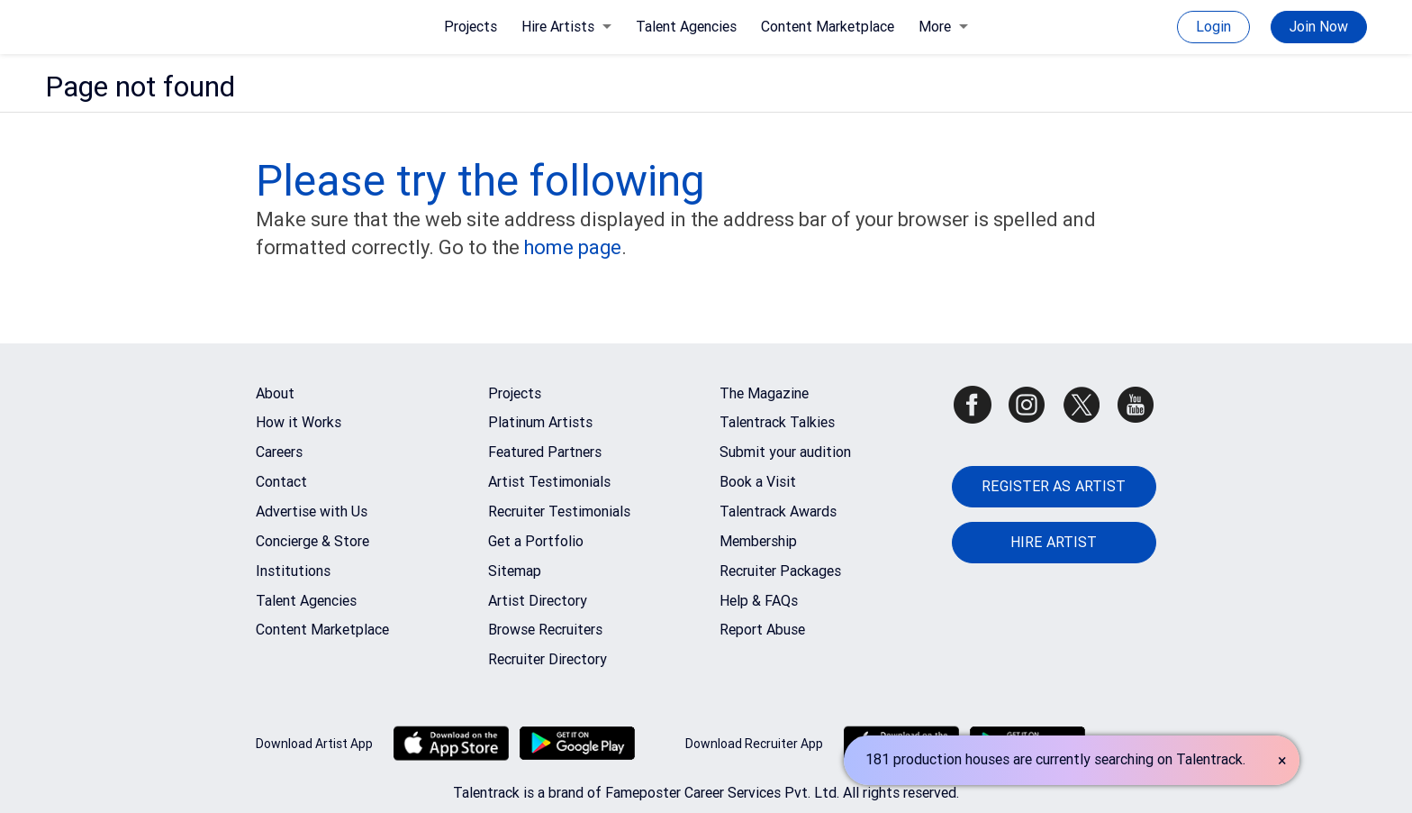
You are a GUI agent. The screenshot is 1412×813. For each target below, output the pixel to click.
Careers (279, 452)
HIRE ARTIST (1053, 542)
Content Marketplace (827, 26)
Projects (470, 26)
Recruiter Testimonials (559, 511)
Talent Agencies (686, 26)
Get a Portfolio (536, 541)
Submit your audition (785, 452)
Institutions (293, 571)
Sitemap (514, 571)
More (943, 26)
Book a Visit (758, 481)
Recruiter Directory (547, 659)
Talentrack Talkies (777, 422)
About (275, 393)
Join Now (1319, 26)
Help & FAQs (759, 600)
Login (1213, 26)
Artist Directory (537, 600)
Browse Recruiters (545, 629)
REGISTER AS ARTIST (1054, 486)
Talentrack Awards (778, 511)
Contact (281, 481)
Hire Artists (566, 26)
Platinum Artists (540, 422)
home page (572, 247)
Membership (758, 541)
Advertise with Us (311, 511)
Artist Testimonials (549, 481)
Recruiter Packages (780, 571)
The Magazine (764, 393)
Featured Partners (545, 452)
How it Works (298, 422)
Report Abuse (762, 629)
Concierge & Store (312, 541)
